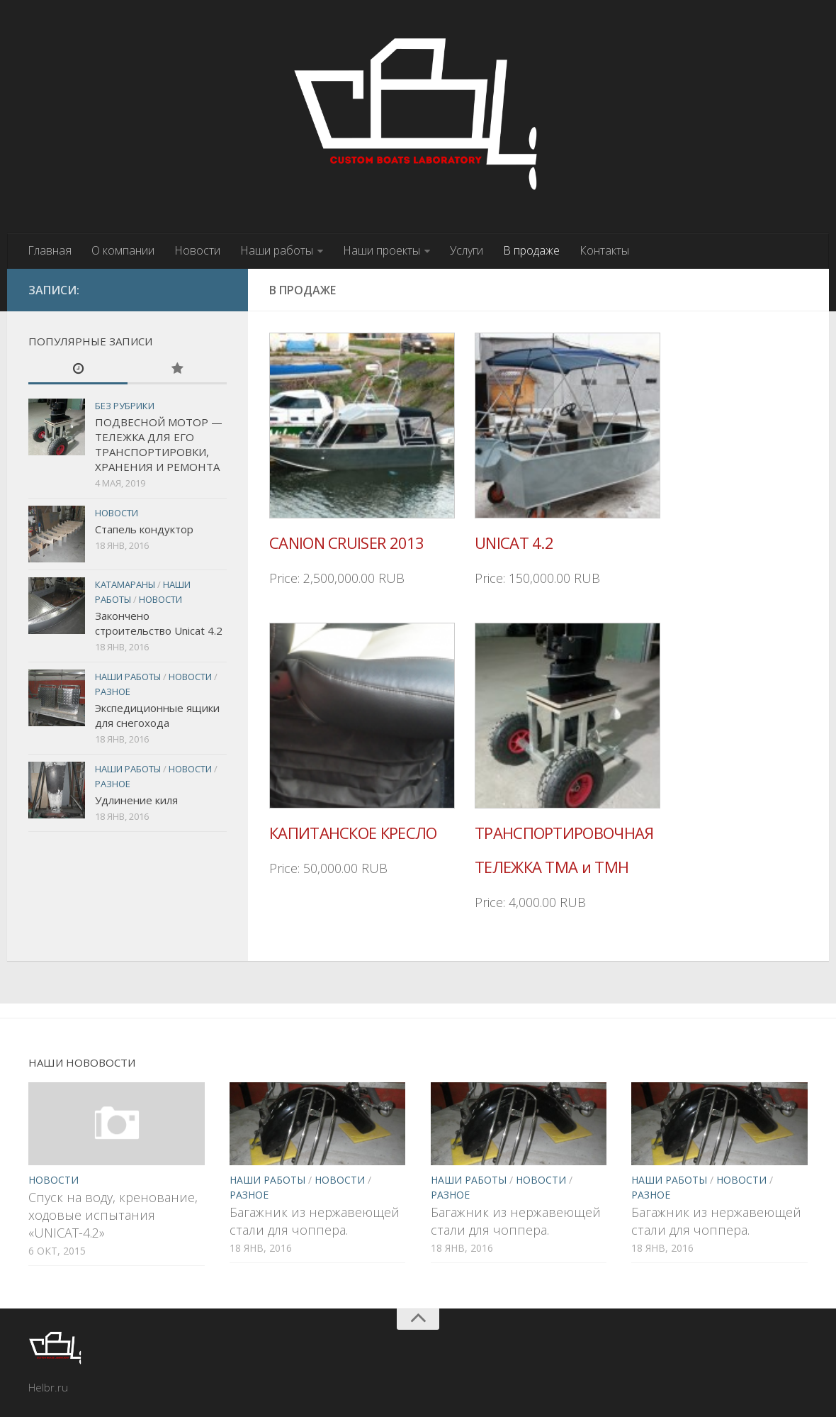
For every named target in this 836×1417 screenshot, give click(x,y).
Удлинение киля (136, 800)
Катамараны (125, 584)
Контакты (604, 250)
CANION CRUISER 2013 (346, 542)
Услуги (466, 250)
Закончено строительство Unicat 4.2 (158, 623)
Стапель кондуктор (144, 529)
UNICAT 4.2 (514, 542)
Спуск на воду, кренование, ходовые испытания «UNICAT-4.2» (113, 1215)
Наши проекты (381, 250)
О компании (122, 250)
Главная (50, 250)
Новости (197, 250)
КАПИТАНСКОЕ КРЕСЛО (352, 832)
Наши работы (276, 250)
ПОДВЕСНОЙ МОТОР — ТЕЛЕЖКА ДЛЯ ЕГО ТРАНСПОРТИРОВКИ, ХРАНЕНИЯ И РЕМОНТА (158, 444)
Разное (112, 691)
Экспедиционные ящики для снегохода (157, 715)
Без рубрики (124, 405)
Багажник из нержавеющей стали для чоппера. (315, 1221)
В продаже (531, 250)
